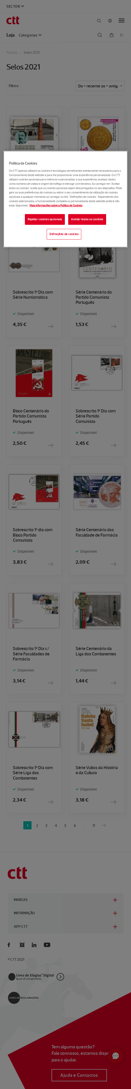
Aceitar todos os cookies (87, 219)
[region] (65, 199)
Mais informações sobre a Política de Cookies (55, 205)
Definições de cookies (63, 234)
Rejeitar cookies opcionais (45, 219)
